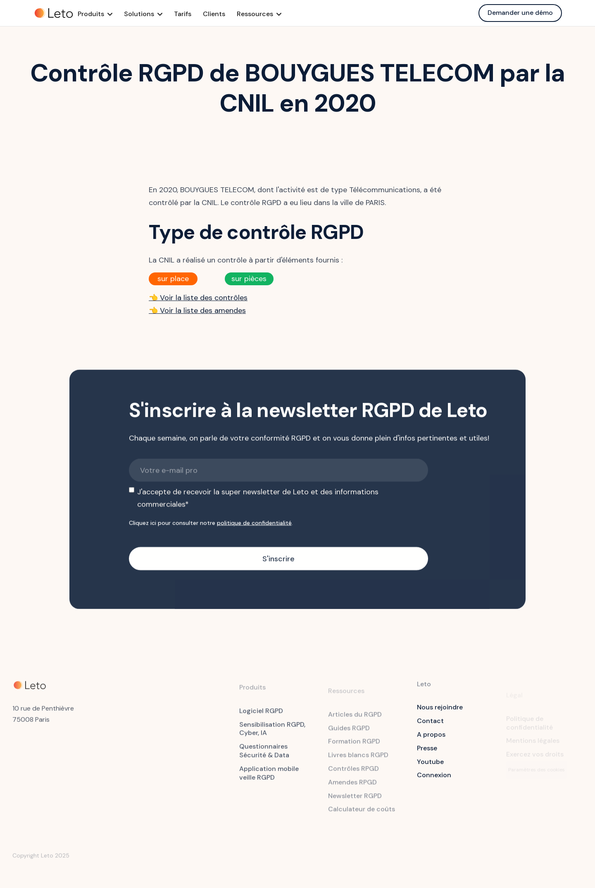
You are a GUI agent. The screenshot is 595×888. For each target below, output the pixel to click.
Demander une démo (520, 12)
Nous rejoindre (440, 707)
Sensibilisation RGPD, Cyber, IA (272, 732)
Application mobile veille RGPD (269, 776)
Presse (427, 748)
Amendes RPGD (352, 786)
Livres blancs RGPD (358, 759)
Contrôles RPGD (353, 773)
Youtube (430, 761)
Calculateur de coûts (361, 813)
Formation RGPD (354, 746)
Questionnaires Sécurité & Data (264, 755)
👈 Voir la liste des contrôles (198, 298)
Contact (430, 720)
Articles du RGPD (355, 718)
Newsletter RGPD (355, 800)
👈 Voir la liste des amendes (197, 310)
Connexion (434, 775)
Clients (227, 14)
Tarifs (196, 14)
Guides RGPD (349, 732)
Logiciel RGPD (261, 714)
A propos (431, 734)
